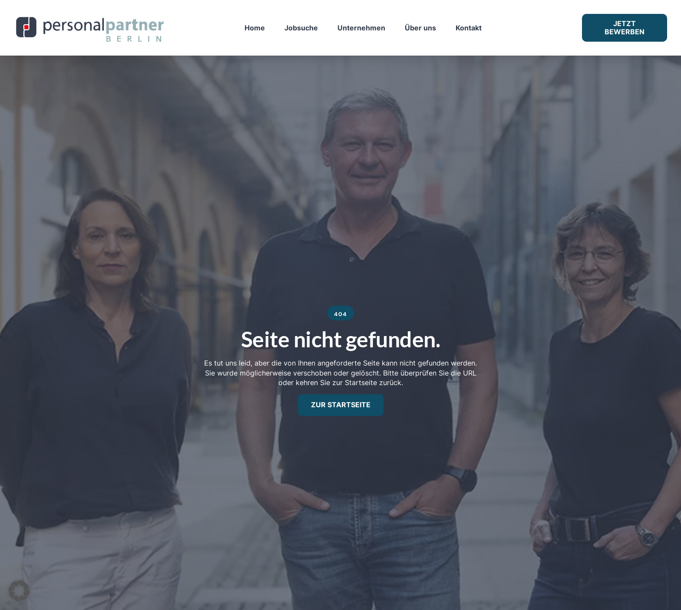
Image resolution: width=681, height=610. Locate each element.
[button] (19, 591)
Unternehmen (361, 27)
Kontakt (469, 27)
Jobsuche (301, 27)
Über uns (420, 27)
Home (255, 27)
